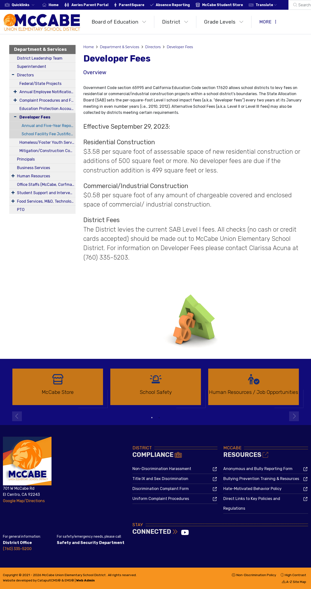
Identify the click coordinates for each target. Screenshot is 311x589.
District (175, 22)
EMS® (69, 580)
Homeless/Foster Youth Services (47, 142)
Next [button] (294, 416)
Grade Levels (223, 22)
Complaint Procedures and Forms (47, 100)
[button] (24, 5)
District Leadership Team (39, 58)
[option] (58, 389)
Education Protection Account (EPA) (47, 108)
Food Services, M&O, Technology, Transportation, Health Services (46, 201)
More (267, 22)
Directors (25, 75)
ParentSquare (131, 5)
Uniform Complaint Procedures (160, 498)
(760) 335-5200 (17, 548)
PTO (21, 209)
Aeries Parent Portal (89, 5)
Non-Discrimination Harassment (161, 468)
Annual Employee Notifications (47, 92)
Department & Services (40, 49)
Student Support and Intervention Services (46, 192)
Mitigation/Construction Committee (47, 150)
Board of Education (119, 22)
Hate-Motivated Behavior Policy (252, 488)
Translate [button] (266, 5)
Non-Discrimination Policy (254, 575)
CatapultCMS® (49, 580)
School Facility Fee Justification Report (49, 134)
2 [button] (159, 417)
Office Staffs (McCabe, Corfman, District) (46, 184)
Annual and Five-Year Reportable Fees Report (49, 125)
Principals (26, 159)
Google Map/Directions (24, 500)
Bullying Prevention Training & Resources (261, 478)
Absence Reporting (173, 5)
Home (54, 5)
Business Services (33, 167)
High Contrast (295, 575)
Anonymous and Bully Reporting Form (258, 468)
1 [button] (151, 417)
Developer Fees (34, 117)
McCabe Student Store (222, 5)
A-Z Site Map (294, 582)
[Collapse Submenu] (14, 116)
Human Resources (33, 176)
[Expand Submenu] (13, 74)
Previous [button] (17, 416)
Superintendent (31, 66)
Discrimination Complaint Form (160, 488)
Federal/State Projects (40, 83)
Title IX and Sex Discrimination (160, 478)
